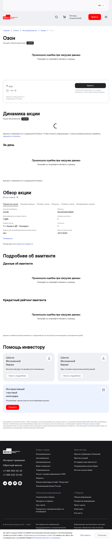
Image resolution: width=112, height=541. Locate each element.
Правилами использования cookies (38, 535)
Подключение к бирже (45, 497)
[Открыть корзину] (64, 17)
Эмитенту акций (81, 458)
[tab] (10, 204)
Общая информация (82, 497)
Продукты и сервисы (44, 501)
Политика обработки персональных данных (89, 528)
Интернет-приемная (14, 460)
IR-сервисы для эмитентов (85, 462)
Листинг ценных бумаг (83, 470)
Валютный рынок (43, 466)
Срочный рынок (42, 458)
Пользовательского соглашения (47, 538)
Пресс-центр (79, 505)
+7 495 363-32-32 (12, 470)
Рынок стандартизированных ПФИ (50, 474)
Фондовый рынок (43, 454)
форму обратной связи (85, 422)
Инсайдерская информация (47, 524)
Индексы (40, 478)
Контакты (78, 513)
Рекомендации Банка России (48, 486)
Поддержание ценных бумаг (86, 466)
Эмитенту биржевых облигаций (87, 454)
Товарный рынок (43, 470)
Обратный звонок (12, 465)
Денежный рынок (43, 462)
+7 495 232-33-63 (12, 474)
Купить (90, 85)
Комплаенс (79, 509)
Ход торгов (40, 505)
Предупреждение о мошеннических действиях (51, 528)
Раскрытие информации (84, 501)
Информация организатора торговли (89, 524)
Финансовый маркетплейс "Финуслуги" (52, 482)
